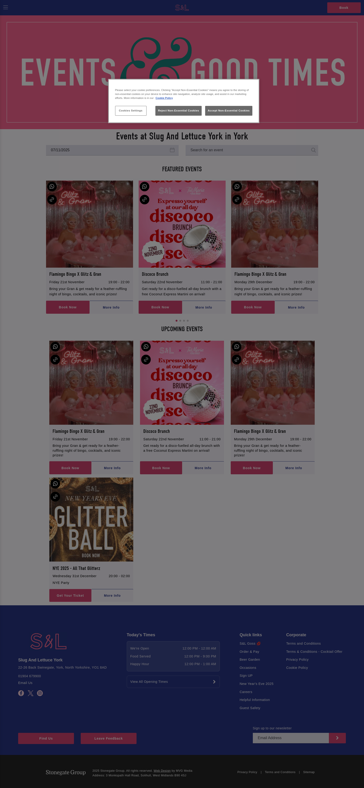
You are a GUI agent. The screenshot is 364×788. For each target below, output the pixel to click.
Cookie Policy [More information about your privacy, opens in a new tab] (164, 98)
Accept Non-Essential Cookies (229, 110)
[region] (183, 101)
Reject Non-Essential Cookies (178, 110)
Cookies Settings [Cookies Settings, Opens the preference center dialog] (130, 110)
